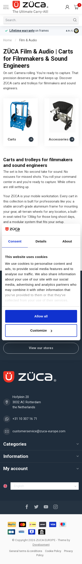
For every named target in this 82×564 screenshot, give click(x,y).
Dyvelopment (41, 544)
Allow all (41, 316)
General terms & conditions (25, 551)
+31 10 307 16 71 (24, 419)
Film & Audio (28, 40)
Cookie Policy (53, 551)
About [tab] (67, 241)
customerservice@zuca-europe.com (38, 431)
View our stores (41, 348)
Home (7, 40)
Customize (41, 330)
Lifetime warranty (22, 30)
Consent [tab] (14, 241)
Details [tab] (41, 241)
